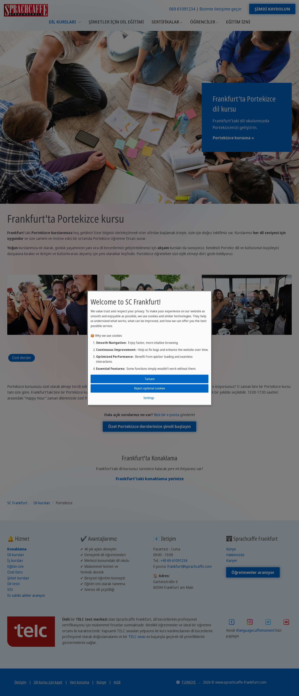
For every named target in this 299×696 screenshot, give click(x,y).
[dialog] (149, 348)
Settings (148, 398)
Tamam (150, 379)
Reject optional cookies (149, 388)
